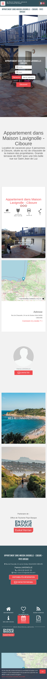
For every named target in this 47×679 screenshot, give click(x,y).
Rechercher (16, 77)
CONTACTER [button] (23, 373)
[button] (28, 77)
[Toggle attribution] (43, 299)
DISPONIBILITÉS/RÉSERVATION (23, 577)
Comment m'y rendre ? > (32, 321)
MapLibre (39, 298)
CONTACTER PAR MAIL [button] (23, 582)
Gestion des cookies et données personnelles (13, 676)
